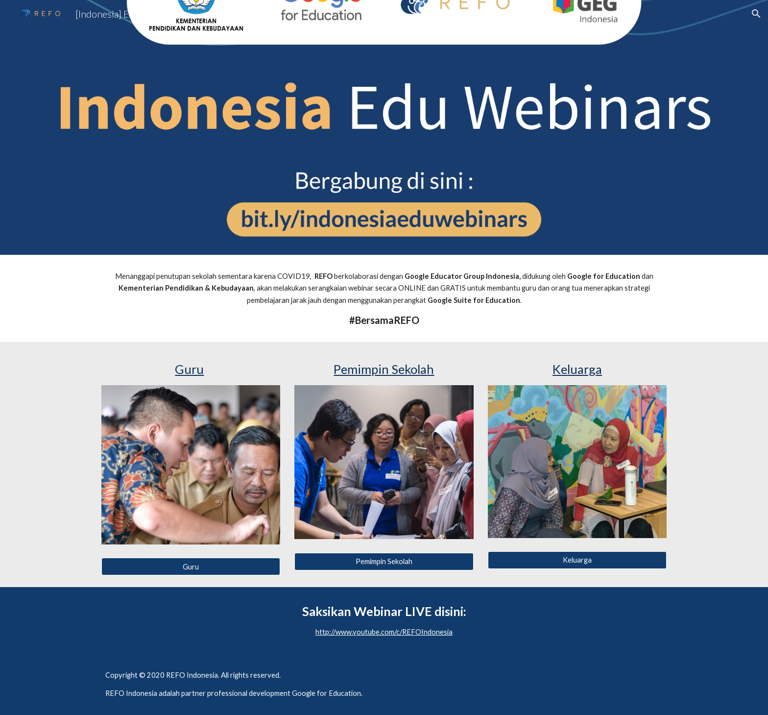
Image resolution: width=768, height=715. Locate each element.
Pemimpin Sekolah (384, 369)
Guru (189, 369)
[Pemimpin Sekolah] (384, 561)
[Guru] (191, 566)
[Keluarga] (577, 560)
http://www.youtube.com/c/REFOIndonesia (384, 632)
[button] (756, 13)
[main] (384, 298)
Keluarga (577, 369)
